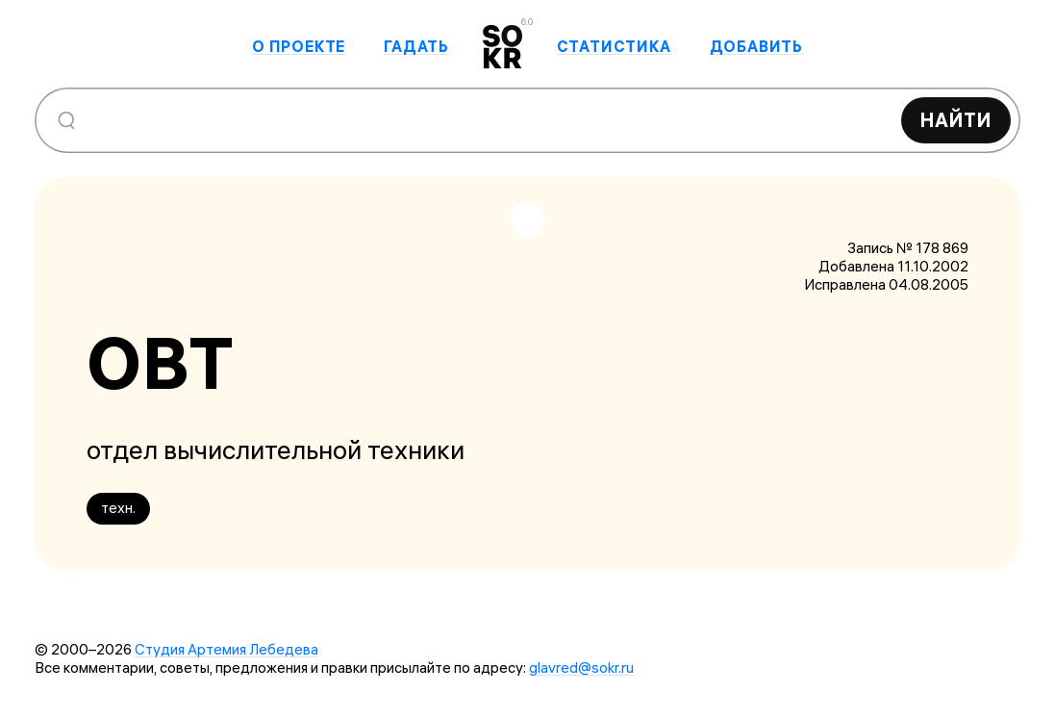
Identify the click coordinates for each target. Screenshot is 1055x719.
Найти (956, 120)
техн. (118, 508)
